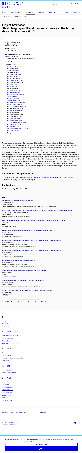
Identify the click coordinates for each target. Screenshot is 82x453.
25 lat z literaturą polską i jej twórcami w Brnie (17, 200)
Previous (5, 301)
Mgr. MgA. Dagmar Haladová (15, 94)
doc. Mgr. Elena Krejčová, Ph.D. (16, 66)
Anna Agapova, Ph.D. (13, 70)
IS (37, 412)
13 (39, 301)
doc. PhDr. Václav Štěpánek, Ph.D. (17, 129)
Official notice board (7, 400)
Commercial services (7, 392)
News (4, 317)
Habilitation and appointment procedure (12, 358)
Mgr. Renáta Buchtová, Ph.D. (16, 80)
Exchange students (7, 338)
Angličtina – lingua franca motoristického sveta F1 (18, 260)
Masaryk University (11, 56)
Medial (25, 412)
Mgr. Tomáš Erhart (12, 86)
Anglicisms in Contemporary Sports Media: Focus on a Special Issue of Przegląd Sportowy (32, 240)
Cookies (12, 424)
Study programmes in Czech (10, 343)
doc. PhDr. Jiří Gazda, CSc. (15, 90)
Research (6, 349)
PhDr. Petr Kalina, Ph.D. (14, 100)
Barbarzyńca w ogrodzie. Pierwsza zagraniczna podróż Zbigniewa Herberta (27, 290)
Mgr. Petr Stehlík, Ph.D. (14, 125)
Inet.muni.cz (43, 412)
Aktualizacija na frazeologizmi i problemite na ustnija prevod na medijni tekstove (28, 230)
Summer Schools (6, 341)
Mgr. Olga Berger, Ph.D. (14, 76)
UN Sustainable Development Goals (41, 177)
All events (4, 321)
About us (6, 378)
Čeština (77, 4)
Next (43, 301)
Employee (76, 12)
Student (67, 12)
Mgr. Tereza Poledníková (14, 121)
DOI (42, 286)
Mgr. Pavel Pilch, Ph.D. (14, 118)
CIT (34, 412)
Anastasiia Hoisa (12, 96)
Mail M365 (5, 412)
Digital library (18, 412)
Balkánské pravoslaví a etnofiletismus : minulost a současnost (23, 280)
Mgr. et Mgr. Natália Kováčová (16, 102)
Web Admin (5, 424)
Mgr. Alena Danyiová (13, 84)
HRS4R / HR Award (7, 390)
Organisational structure (8, 382)
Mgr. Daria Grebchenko (14, 92)
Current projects (6, 355)
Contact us (5, 397)
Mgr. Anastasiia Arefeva (14, 74)
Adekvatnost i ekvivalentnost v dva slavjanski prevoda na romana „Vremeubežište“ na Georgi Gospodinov (37, 210)
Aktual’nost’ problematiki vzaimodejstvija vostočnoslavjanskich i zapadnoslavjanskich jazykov (33, 220)
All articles (5, 323)
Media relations (6, 326)
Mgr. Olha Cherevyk (13, 98)
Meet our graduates (7, 387)
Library (11, 412)
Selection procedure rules (9, 372)
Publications (5, 360)
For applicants (10, 332)
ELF (30, 412)
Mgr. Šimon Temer (12, 131)
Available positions (7, 370)
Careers (6, 366)
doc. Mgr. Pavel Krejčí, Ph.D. (15, 104)
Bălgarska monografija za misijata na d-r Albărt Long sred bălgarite (24, 270)
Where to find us (6, 395)
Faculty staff (5, 384)
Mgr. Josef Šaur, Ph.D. (13, 127)
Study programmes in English (10, 335)
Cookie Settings (29, 442)
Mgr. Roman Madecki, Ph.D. (15, 110)
